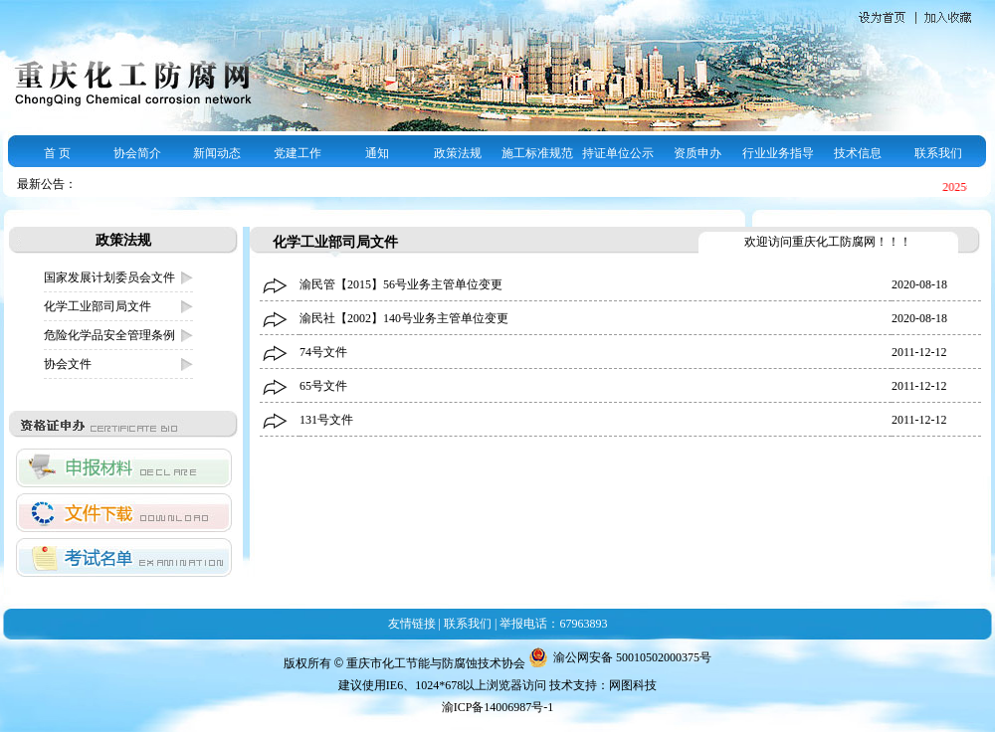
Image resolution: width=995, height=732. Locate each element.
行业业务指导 (778, 153)
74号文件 (323, 352)
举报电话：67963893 (553, 624)
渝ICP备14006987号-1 (498, 707)
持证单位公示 (618, 153)
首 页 (57, 153)
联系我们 (938, 153)
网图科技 (633, 685)
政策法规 (458, 153)
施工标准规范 (537, 153)
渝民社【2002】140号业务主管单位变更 (403, 318)
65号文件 (323, 386)
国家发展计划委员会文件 (109, 277)
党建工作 (297, 153)
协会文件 (68, 364)
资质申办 (697, 153)
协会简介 (137, 153)
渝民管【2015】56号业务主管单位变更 (400, 284)
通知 (377, 153)
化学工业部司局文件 (97, 306)
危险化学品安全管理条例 (109, 335)
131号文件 (326, 420)
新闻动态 (217, 153)
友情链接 (412, 624)
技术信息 (858, 153)
